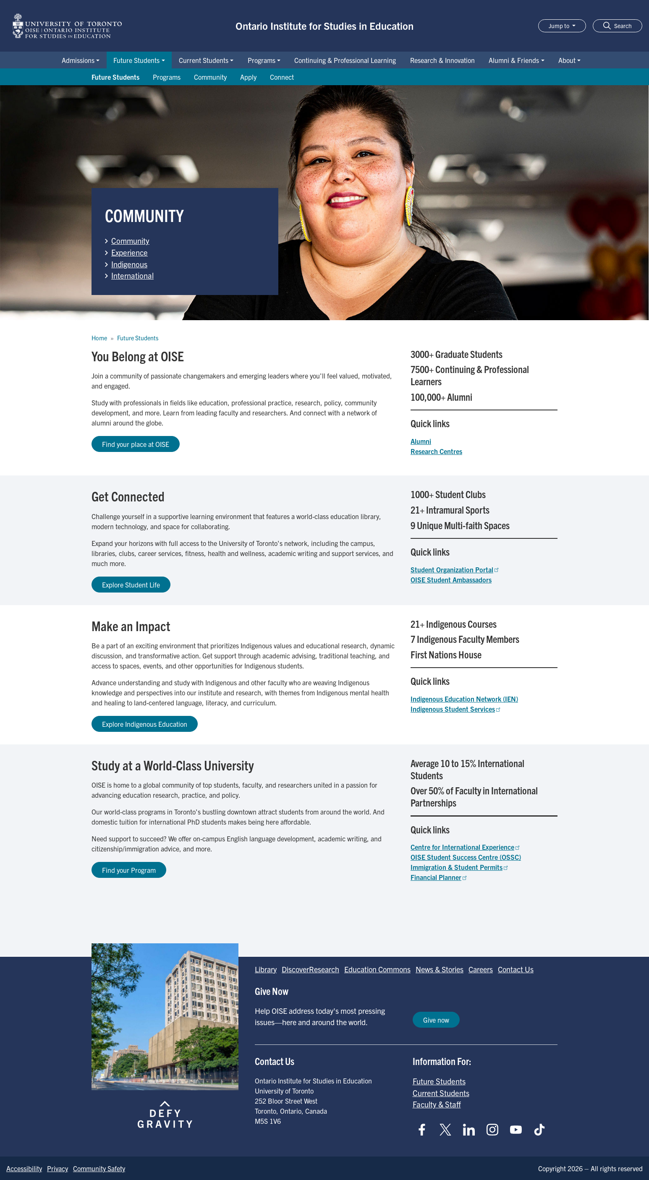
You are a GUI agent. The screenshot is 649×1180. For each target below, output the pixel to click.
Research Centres (436, 451)
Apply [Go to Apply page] (248, 77)
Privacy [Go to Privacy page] (57, 1168)
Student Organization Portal (455, 569)
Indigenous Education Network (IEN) (464, 698)
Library (266, 969)
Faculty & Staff (437, 1104)
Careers (480, 969)
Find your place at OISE (135, 444)
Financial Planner (439, 877)
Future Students (136, 60)
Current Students (203, 60)
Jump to (559, 25)
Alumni (421, 441)
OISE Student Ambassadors (451, 579)
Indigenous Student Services (456, 709)
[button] (617, 25)
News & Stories (439, 969)
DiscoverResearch (310, 969)
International (132, 275)
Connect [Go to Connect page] (282, 77)
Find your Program (129, 870)
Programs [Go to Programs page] (167, 77)
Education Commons (377, 969)
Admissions (78, 60)
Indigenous (129, 264)
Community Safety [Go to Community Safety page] (99, 1168)
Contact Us (516, 969)
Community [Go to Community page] (210, 77)
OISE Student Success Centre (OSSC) (466, 857)
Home (99, 338)
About (567, 60)
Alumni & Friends (514, 60)
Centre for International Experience (466, 847)
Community (130, 240)
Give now (436, 1020)
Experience (129, 252)
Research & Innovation (442, 60)
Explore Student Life (131, 584)
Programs (261, 60)
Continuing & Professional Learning (345, 60)
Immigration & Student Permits (460, 867)
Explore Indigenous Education (144, 724)
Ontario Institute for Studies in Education (324, 25)
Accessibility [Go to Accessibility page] (24, 1168)
